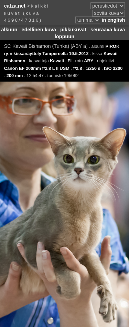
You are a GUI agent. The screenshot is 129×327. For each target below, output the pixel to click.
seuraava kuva (107, 29)
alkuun (9, 29)
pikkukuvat (73, 29)
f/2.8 (77, 68)
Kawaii (57, 60)
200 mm (15, 75)
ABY (88, 60)
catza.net (14, 6)
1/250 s (93, 68)
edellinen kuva (39, 29)
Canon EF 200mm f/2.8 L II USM (36, 68)
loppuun (64, 36)
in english (113, 20)
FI (70, 60)
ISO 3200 (113, 68)
